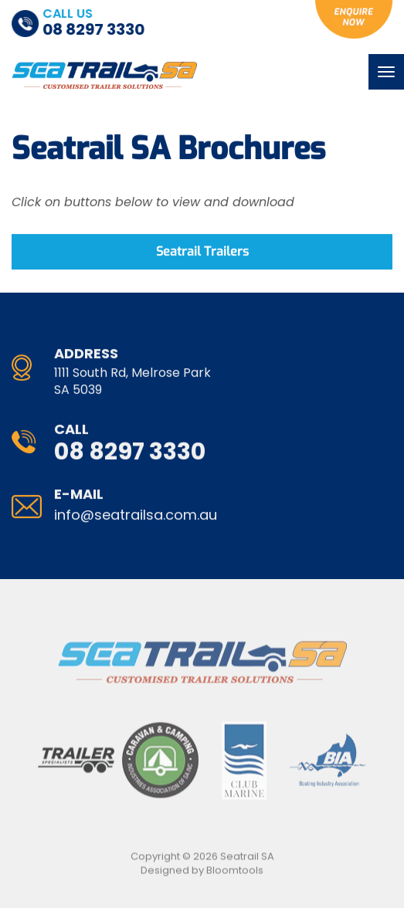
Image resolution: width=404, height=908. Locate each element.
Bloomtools (234, 873)
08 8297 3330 (94, 23)
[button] (202, 252)
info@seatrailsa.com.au (135, 506)
